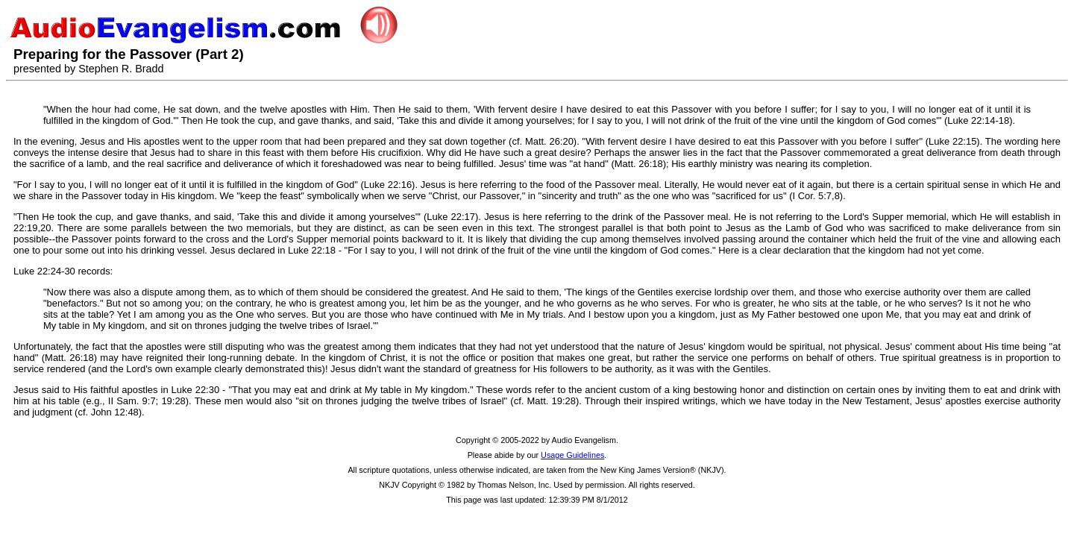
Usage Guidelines (572, 454)
